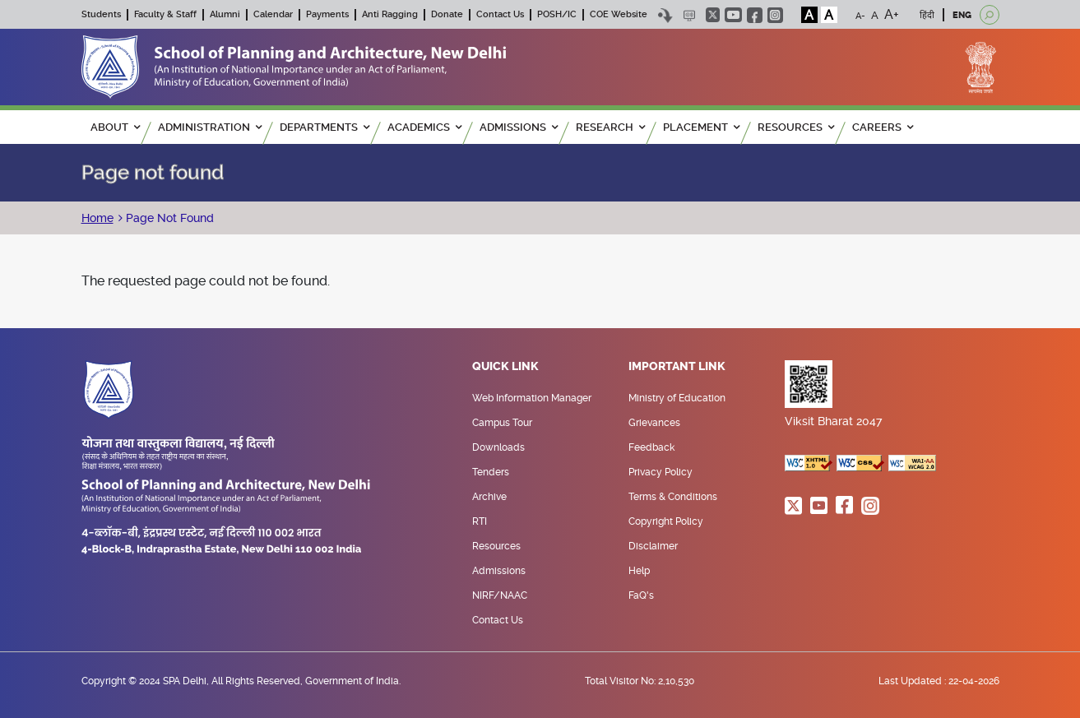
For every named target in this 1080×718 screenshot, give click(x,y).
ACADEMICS (424, 127)
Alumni (225, 14)
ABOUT (115, 127)
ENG (962, 15)
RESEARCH (610, 127)
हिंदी (927, 15)
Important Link (676, 366)
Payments (327, 14)
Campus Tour (502, 422)
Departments (324, 127)
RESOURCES (796, 127)
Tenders (490, 472)
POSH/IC (557, 14)
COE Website (618, 14)
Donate (447, 14)
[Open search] (989, 15)
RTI (479, 521)
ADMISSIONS (519, 127)
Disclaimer (653, 546)
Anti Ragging (390, 14)
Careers (882, 127)
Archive (489, 497)
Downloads (498, 447)
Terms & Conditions (672, 497)
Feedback (651, 447)
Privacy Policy (660, 472)
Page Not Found (168, 218)
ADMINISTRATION (210, 127)
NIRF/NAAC (499, 595)
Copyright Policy (665, 521)
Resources (496, 546)
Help (639, 571)
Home (97, 218)
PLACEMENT (701, 127)
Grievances (654, 422)
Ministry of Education (676, 398)
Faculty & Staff (165, 14)
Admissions (499, 571)
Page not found (152, 172)
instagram (775, 15)
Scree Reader (690, 15)
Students (101, 14)
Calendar (273, 14)
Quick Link (505, 366)
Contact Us (500, 14)
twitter (713, 14)
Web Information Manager (531, 398)
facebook (754, 15)
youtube (733, 14)
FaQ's (641, 595)
